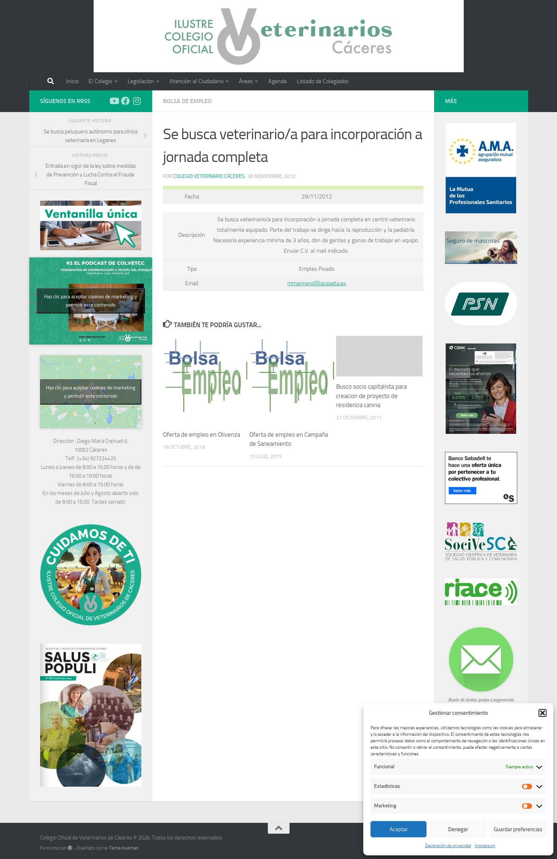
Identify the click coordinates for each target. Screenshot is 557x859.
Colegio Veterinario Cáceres (209, 176)
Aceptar (399, 829)
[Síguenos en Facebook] (125, 101)
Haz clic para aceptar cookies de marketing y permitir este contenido (90, 301)
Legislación (141, 81)
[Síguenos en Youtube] (114, 101)
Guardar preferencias (518, 829)
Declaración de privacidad (448, 845)
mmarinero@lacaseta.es (316, 283)
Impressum (485, 845)
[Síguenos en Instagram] (137, 101)
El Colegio (100, 81)
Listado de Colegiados (322, 81)
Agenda (277, 81)
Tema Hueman (123, 848)
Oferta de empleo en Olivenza (201, 434)
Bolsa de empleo (187, 101)
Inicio (72, 81)
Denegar (458, 829)
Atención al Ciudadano (196, 81)
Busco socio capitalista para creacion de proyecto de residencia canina (371, 396)
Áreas (246, 81)
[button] (542, 713)
